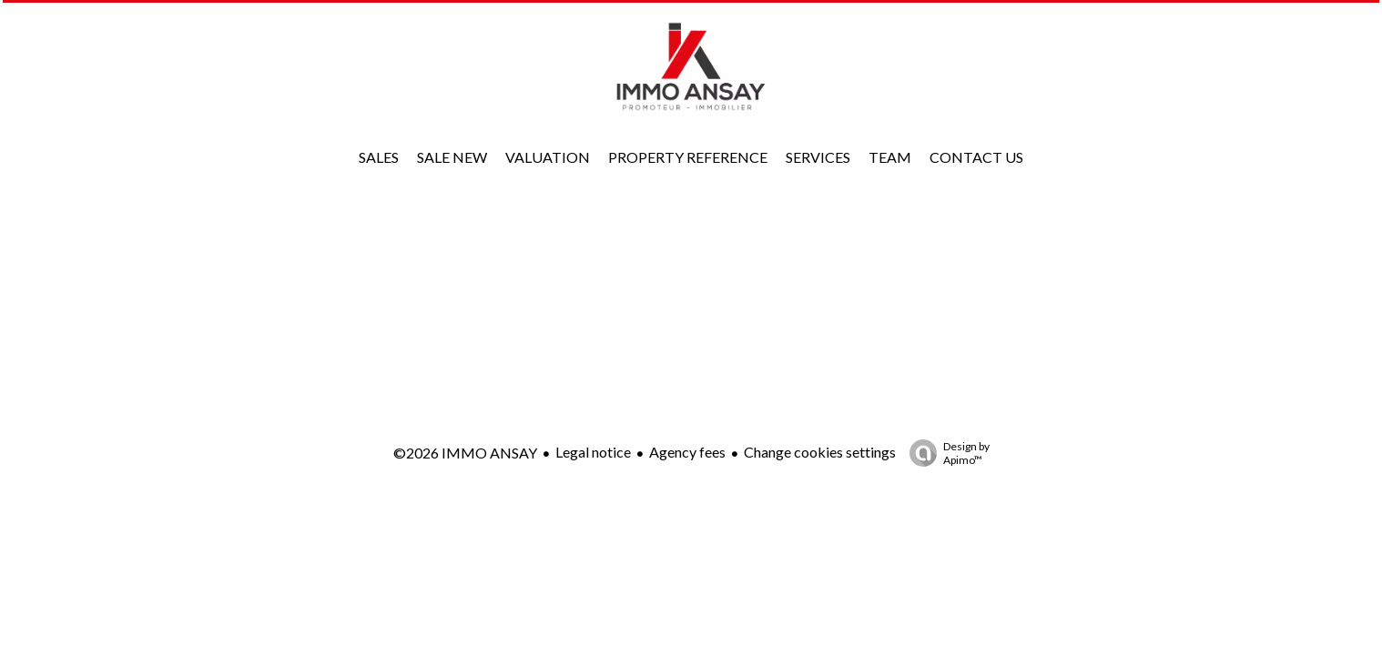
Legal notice (593, 451)
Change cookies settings (820, 451)
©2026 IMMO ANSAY (465, 452)
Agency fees (687, 451)
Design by (945, 453)
